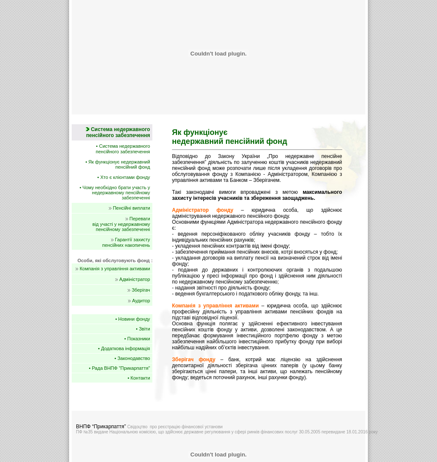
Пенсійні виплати (131, 208)
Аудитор (141, 300)
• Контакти (139, 377)
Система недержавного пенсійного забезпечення (123, 148)
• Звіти (143, 328)
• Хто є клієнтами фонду (123, 177)
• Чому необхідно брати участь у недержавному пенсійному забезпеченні (114, 192)
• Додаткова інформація (124, 348)
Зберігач (141, 289)
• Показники (137, 338)
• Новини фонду (132, 319)
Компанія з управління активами (115, 268)
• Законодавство (132, 358)
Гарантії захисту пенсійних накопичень (126, 242)
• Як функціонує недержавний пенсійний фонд (117, 164)
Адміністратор (134, 279)
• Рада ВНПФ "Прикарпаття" (119, 368)
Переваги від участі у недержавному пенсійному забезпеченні (121, 224)
